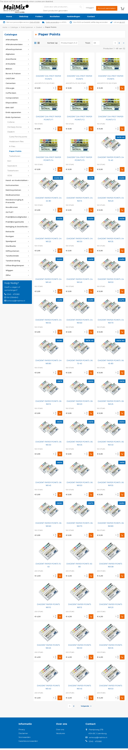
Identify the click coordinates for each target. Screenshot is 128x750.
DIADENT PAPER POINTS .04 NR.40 (48, 280)
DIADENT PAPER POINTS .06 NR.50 (80, 484)
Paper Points (15, 151)
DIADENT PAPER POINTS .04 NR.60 (80, 321)
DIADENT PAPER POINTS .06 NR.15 (48, 402)
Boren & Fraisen (13, 73)
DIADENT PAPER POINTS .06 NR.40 (111, 443)
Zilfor (8, 275)
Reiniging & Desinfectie (17, 227)
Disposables (11, 103)
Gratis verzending (52, 22)
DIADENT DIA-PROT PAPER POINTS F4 (48, 158)
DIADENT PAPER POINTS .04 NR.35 (111, 240)
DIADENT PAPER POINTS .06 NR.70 (80, 524)
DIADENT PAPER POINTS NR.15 (79, 605)
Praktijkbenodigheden (16, 217)
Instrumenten (12, 185)
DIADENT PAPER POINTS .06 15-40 (80, 362)
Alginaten (10, 54)
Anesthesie (11, 59)
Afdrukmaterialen (14, 44)
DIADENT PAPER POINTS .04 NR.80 (48, 362)
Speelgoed (11, 241)
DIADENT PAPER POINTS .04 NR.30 (80, 240)
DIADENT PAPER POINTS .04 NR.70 (111, 321)
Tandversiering (13, 261)
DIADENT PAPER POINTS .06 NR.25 (111, 402)
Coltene (11, 122)
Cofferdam (11, 93)
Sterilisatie (11, 246)
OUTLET (9, 212)
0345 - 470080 (13, 294)
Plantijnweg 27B (96, 729)
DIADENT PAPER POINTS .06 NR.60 (48, 524)
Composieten (12, 98)
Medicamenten (13, 195)
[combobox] (63, 6)
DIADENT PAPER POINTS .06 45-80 (111, 362)
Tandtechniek (12, 256)
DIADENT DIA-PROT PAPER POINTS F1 (48, 118)
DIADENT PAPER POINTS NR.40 (48, 687)
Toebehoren (14, 156)
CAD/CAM (10, 78)
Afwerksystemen (14, 49)
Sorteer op (52, 43)
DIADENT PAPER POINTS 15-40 (48, 565)
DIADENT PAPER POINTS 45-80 (79, 565)
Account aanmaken (107, 8)
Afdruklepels (12, 39)
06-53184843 (12, 297)
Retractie (10, 231)
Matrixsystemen (13, 190)
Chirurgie (10, 88)
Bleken (9, 69)
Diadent (11, 132)
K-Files (12, 146)
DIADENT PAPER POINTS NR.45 (79, 687)
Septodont (12, 166)
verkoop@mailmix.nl (16, 301)
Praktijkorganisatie (15, 222)
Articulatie (10, 64)
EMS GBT (10, 107)
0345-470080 (34, 22)
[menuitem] (9, 16)
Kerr (9, 161)
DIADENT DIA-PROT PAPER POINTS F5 (79, 158)
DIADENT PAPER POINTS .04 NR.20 (111, 199)
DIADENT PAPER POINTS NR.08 (110, 565)
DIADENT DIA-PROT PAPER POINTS (48, 77)
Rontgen (10, 236)
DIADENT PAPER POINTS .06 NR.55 (111, 484)
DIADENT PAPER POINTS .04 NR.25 (48, 240)
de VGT (122, 22)
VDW (9, 175)
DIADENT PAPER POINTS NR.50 (110, 687)
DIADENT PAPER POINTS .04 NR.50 (111, 280)
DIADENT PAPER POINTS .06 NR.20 (80, 402)
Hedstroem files (16, 141)
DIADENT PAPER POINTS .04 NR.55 (48, 321)
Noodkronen (12, 207)
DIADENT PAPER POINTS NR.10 (48, 605)
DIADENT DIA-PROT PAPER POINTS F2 (79, 118)
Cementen (10, 83)
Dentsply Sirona (14, 127)
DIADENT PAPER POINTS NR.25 (48, 646)
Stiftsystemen (12, 251)
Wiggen (9, 270)
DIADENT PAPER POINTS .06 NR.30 (48, 443)
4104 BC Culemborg (97, 733)
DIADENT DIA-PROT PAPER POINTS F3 (110, 118)
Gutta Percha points (18, 137)
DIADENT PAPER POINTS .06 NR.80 (111, 524)
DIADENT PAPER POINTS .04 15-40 (111, 158)
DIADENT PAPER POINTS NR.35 (110, 646)
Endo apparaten (13, 112)
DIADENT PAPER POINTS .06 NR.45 (48, 484)
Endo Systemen (13, 117)
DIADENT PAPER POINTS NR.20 (110, 605)
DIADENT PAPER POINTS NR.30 (79, 646)
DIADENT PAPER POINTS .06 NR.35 (80, 443)
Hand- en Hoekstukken (16, 180)
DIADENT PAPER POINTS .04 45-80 (48, 199)
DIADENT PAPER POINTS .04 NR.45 (80, 280)
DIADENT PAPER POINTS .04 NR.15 (80, 199)
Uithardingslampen (15, 265)
